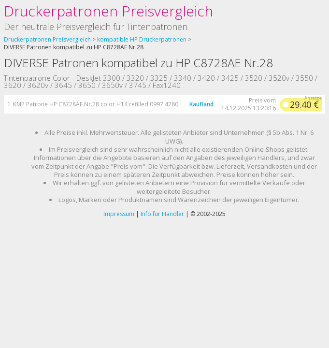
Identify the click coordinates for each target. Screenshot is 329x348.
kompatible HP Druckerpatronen (141, 39)
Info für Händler (162, 214)
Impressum (118, 214)
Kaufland (201, 104)
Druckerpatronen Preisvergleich (108, 11)
